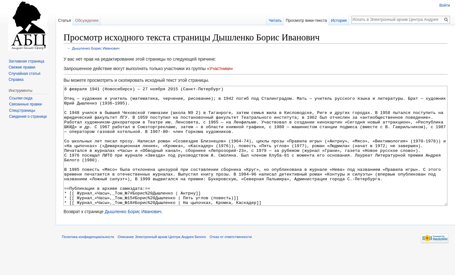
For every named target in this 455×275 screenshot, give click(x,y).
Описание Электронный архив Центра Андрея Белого (162, 260)
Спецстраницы (22, 110)
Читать (275, 20)
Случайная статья (24, 73)
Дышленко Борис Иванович (95, 48)
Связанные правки (25, 104)
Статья (64, 20)
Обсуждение (87, 20)
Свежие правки (22, 67)
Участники (220, 68)
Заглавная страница (26, 61)
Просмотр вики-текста (306, 20)
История (339, 20)
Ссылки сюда (21, 98)
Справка (16, 79)
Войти (444, 5)
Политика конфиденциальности (88, 260)
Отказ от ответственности (230, 260)
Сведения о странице (28, 116)
